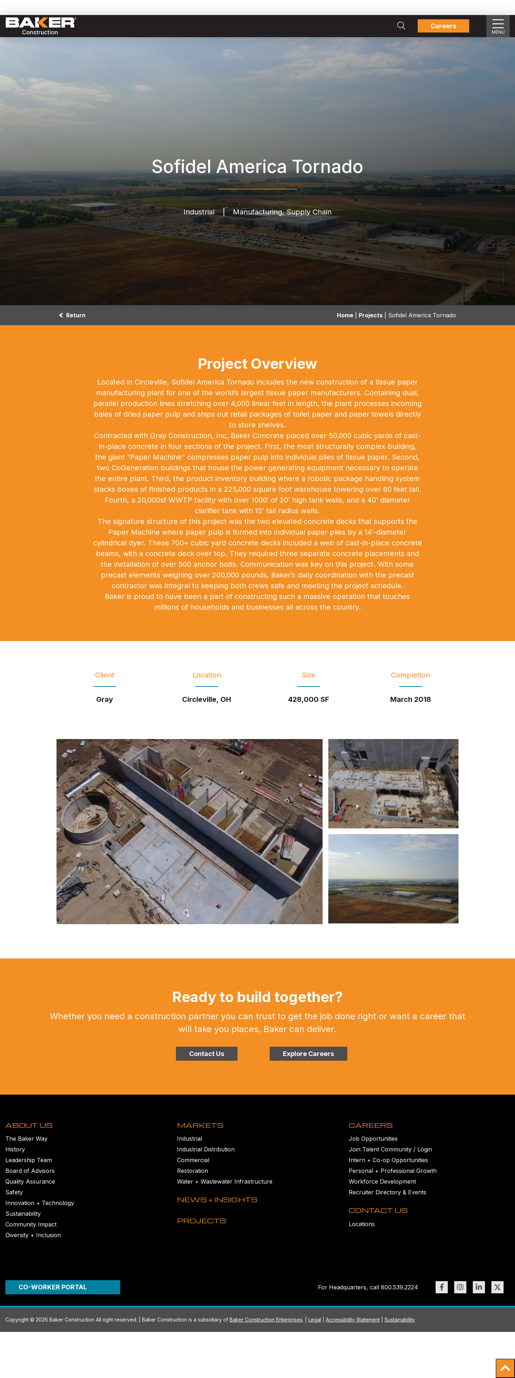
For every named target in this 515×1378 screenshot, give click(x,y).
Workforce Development (382, 1191)
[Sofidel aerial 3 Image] (190, 831)
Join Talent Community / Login (390, 1159)
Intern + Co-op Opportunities (388, 1169)
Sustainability (23, 1223)
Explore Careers (308, 1053)
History (15, 1159)
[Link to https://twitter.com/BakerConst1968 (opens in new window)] (497, 1299)
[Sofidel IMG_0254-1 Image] (393, 783)
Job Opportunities (373, 1148)
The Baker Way (26, 1148)
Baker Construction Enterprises (266, 1331)
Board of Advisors (30, 1180)
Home (345, 315)
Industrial (189, 1148)
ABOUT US (31, 1134)
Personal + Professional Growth (393, 1180)
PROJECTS (205, 1249)
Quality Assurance (30, 1191)
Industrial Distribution (206, 1159)
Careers (443, 26)
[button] (505, 1368)
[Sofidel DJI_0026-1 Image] (393, 878)
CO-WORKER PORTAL (53, 1299)
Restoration (192, 1180)
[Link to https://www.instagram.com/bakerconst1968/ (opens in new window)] (460, 1299)
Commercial (193, 1169)
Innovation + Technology (39, 1212)
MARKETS (203, 1134)
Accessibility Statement (353, 1331)
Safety (14, 1201)
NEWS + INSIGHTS (223, 1219)
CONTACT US (382, 1229)
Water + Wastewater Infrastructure (225, 1191)
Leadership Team (28, 1169)
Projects (371, 315)
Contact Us (206, 1053)
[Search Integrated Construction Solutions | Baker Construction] (401, 26)
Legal (314, 1331)
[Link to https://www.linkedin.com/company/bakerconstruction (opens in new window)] (478, 1299)
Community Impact (31, 1234)
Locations (362, 1243)
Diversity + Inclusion (33, 1244)
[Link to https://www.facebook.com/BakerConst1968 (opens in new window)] (441, 1299)
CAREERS (373, 1134)
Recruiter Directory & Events (387, 1201)
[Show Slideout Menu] (498, 26)
